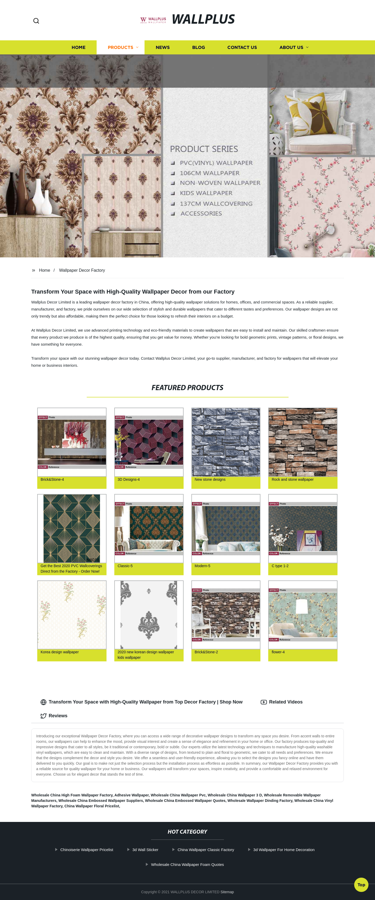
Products (120, 47)
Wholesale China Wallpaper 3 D (235, 795)
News (163, 47)
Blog (198, 47)
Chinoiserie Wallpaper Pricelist (87, 849)
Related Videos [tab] (282, 702)
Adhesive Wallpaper (131, 795)
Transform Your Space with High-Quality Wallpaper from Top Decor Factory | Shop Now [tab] (141, 702)
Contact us (242, 47)
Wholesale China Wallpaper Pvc (178, 795)
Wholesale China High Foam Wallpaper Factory (72, 795)
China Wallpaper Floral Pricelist (92, 806)
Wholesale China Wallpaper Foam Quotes (187, 864)
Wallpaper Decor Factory (82, 270)
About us (291, 47)
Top (361, 884)
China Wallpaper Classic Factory (206, 849)
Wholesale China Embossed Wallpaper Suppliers (100, 800)
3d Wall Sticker (146, 849)
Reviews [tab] (53, 716)
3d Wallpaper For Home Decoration (284, 849)
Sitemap (227, 892)
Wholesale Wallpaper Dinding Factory (260, 800)
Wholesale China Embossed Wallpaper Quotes (185, 800)
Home (78, 47)
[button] (36, 21)
